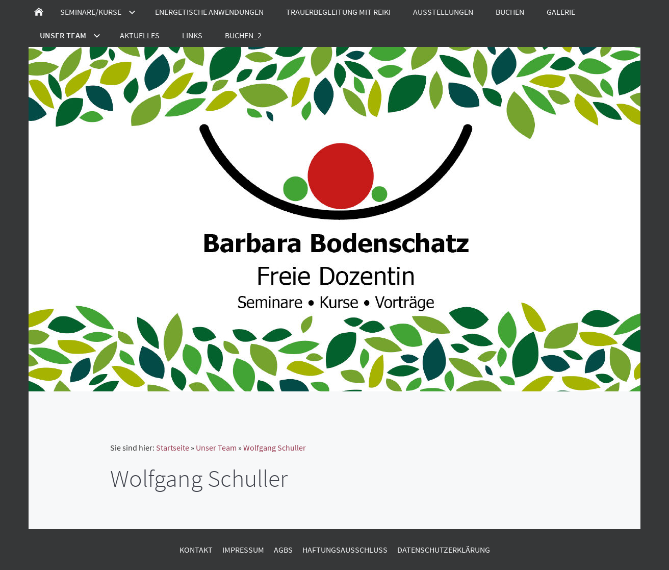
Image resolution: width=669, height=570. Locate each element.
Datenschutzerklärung (443, 549)
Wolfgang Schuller (274, 447)
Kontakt (196, 549)
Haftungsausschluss (345, 549)
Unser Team (216, 447)
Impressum (243, 549)
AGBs (283, 549)
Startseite (172, 447)
